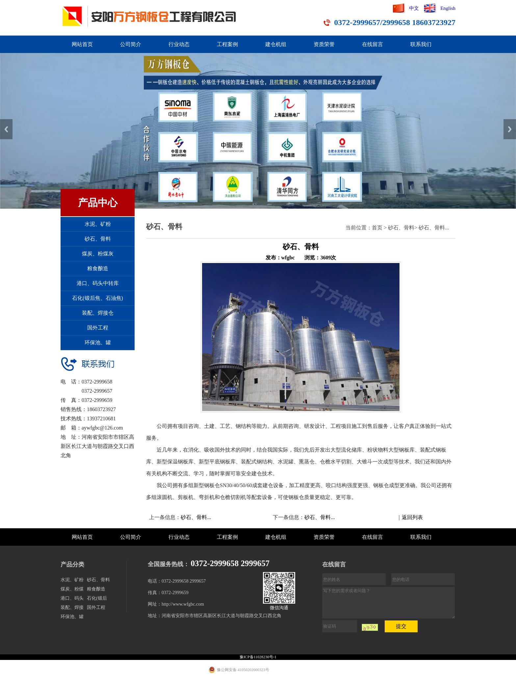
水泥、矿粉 (98, 224)
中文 (414, 8)
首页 (377, 227)
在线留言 (372, 44)
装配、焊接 (72, 607)
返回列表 (412, 517)
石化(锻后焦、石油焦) (97, 298)
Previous (6, 129)
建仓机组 (275, 44)
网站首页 (82, 44)
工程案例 (227, 44)
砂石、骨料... (434, 227)
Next (509, 129)
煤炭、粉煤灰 (98, 253)
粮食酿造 (97, 268)
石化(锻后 (97, 598)
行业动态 (179, 44)
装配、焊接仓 (98, 313)
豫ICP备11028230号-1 (258, 657)
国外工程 (97, 327)
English (447, 8)
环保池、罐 (98, 342)
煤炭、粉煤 (72, 589)
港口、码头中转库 (98, 283)
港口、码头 (72, 598)
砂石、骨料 (98, 239)
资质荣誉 (324, 44)
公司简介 (130, 44)
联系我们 (420, 44)
